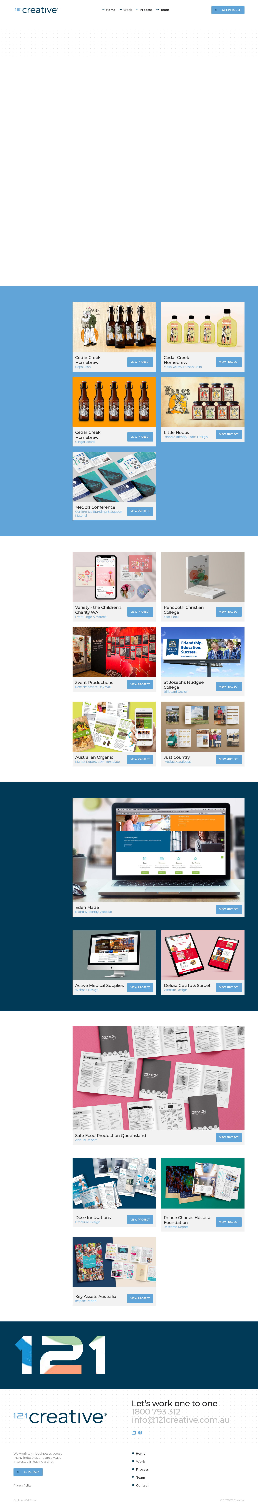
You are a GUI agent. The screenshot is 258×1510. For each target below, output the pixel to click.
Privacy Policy (22, 1485)
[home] (36, 10)
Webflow (30, 1500)
